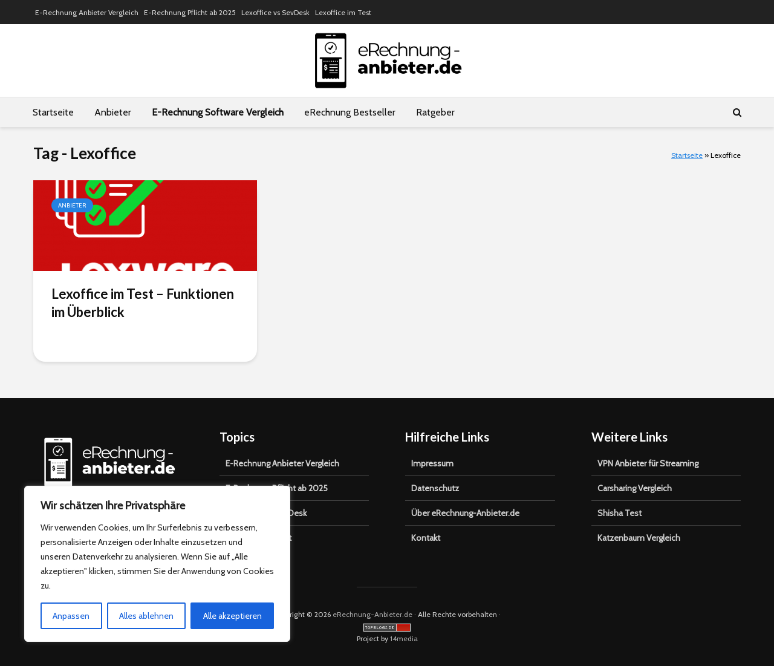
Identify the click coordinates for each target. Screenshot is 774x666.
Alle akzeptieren (232, 615)
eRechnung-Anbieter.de (372, 614)
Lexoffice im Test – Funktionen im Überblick (142, 303)
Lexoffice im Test (343, 12)
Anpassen (71, 615)
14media (404, 638)
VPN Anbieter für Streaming (647, 463)
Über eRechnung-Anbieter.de (465, 513)
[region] (157, 564)
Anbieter (112, 112)
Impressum (432, 463)
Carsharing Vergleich (634, 488)
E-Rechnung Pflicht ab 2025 (190, 12)
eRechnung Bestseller (349, 112)
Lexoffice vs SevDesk (275, 12)
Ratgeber (435, 112)
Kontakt (425, 537)
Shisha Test (619, 513)
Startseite (53, 112)
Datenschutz (435, 488)
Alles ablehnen (146, 615)
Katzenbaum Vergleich (638, 537)
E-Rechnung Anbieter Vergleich (86, 12)
